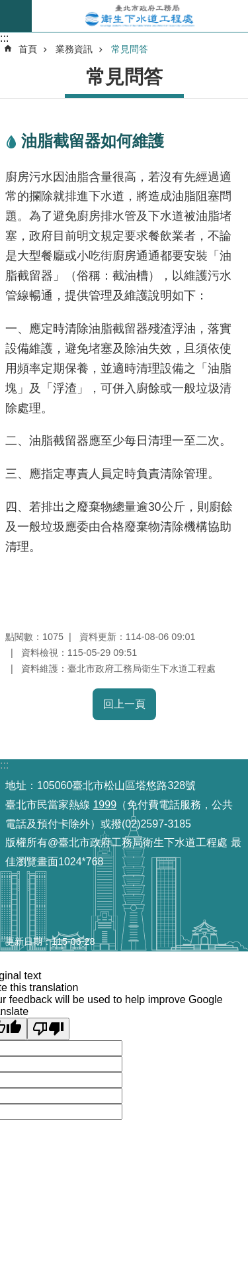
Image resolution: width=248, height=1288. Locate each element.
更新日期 (23, 941)
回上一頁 (124, 704)
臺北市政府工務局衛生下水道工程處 (140, 16)
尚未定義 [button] (16, 16)
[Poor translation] (48, 1029)
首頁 (28, 49)
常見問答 (129, 49)
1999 (104, 804)
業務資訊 (74, 49)
